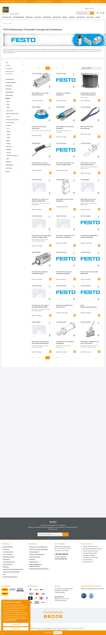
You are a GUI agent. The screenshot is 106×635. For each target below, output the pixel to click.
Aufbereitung (9, 92)
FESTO (8, 128)
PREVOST (9, 146)
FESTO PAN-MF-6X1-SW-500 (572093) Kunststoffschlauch (88, 94)
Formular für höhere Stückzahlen (38, 549)
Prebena (8, 143)
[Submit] (65, 534)
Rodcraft (8, 152)
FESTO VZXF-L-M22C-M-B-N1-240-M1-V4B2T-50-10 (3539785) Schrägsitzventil (65, 236)
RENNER (8, 149)
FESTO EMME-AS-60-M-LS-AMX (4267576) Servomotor (40, 94)
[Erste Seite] (32, 68)
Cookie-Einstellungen (9, 562)
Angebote (8, 162)
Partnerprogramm (34, 552)
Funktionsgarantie (8, 552)
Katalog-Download (34, 557)
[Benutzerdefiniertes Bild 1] (84, 595)
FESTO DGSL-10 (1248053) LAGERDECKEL (63, 94)
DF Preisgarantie (7, 554)
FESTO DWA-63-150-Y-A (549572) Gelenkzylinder (65, 342)
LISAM (8, 137)
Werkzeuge (9, 86)
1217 (43, 68)
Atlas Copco (9, 110)
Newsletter (6, 567)
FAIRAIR (8, 125)
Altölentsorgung (33, 562)
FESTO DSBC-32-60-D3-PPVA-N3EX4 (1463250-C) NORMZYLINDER (41, 236)
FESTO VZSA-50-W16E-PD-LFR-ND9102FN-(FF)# (64, 306)
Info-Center (9, 168)
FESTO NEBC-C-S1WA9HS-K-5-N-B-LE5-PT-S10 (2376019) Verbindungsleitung (89, 342)
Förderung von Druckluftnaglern (38, 547)
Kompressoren (10, 79)
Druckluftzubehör (10, 82)
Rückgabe (32, 559)
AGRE (7, 104)
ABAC (7, 101)
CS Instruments (10, 122)
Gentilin (8, 131)
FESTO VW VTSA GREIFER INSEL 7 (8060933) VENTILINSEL (89, 236)
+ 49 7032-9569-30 (61, 554)
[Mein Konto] (101, 13)
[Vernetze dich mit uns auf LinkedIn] (57, 616)
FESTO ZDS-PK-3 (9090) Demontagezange (86, 127)
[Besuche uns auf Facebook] (45, 616)
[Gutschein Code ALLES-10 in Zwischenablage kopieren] (60, 633)
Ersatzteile (8, 89)
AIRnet (8, 107)
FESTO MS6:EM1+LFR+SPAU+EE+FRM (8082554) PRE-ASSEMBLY (88, 306)
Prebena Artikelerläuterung (36, 554)
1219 (52, 68)
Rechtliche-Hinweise (8, 557)
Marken (8, 98)
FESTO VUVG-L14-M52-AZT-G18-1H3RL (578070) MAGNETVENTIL (40, 342)
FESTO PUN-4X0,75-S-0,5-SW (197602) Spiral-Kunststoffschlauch (41, 163)
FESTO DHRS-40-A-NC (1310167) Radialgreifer (64, 200)
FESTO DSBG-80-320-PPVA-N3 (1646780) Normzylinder (40, 272)
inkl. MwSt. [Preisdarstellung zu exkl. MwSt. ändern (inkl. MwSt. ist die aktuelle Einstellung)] (90, 8)
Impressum (6, 549)
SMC (7, 158)
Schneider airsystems (12, 155)
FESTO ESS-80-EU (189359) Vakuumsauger (39, 127)
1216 (38, 68)
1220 (56, 68)
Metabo (8, 140)
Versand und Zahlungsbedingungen (13, 569)
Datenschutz (6, 559)
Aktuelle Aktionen (8, 547)
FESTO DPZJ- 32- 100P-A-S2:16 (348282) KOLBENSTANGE (40, 200)
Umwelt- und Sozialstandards (11, 572)
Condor (8, 116)
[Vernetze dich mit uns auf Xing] (60, 616)
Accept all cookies (15, 624)
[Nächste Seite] (60, 68)
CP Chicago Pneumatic (12, 119)
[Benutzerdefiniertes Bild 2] (91, 595)
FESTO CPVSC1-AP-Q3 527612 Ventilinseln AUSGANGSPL (64, 272)
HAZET (8, 134)
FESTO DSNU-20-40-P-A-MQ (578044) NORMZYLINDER (87, 200)
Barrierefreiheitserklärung (10, 577)
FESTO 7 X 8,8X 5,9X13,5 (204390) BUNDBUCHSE (89, 272)
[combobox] (83, 13)
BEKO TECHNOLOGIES (12, 113)
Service (8, 171)
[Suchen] (92, 13)
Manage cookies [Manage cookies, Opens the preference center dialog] (16, 628)
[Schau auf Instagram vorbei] (49, 616)
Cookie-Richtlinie (7, 564)
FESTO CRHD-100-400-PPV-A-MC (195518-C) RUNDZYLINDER (65, 163)
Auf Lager (10, 68)
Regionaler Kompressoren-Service (38, 568)
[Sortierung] (91, 68)
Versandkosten (48, 628)
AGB (4, 574)
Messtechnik (9, 95)
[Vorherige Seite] (35, 68)
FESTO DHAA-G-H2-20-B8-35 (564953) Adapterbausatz (88, 163)
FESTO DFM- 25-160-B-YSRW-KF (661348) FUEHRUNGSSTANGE (40, 306)
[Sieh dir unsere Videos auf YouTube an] (53, 616)
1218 (47, 68)
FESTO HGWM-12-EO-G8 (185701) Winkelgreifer (65, 127)
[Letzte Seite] (63, 68)
